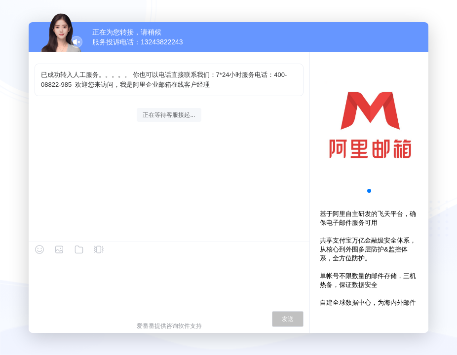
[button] (369, 191)
